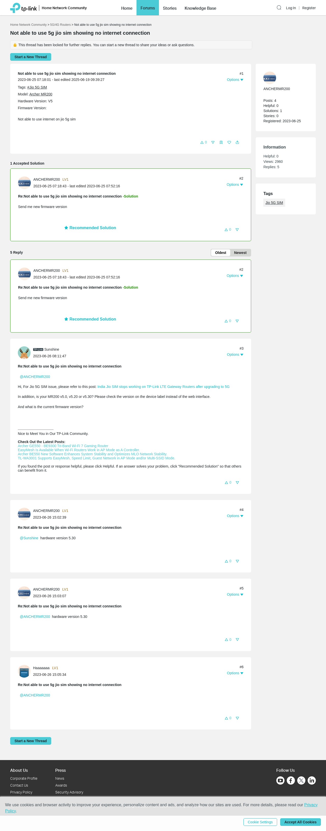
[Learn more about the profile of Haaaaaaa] (25, 671)
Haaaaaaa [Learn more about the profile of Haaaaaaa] (41, 668)
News (59, 778)
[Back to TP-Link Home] (23, 7)
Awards (61, 785)
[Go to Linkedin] (312, 780)
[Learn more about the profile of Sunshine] (25, 352)
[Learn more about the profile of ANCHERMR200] (25, 182)
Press (60, 770)
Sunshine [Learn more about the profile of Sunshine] (51, 349)
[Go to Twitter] (301, 781)
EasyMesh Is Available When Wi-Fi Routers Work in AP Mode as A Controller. (79, 450)
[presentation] (24, 182)
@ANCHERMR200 (35, 377)
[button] (127, 7)
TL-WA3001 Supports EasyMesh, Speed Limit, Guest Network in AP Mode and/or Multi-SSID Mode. (96, 458)
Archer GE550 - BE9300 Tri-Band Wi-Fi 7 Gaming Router (63, 446)
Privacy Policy (21, 792)
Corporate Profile (23, 778)
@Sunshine (29, 538)
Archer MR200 (40, 94)
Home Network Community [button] (64, 8)
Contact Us (19, 785)
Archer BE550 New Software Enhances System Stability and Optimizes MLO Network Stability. (92, 454)
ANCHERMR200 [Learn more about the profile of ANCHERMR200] (46, 179)
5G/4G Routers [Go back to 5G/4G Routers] (60, 25)
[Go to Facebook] (291, 780)
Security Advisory (69, 792)
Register (309, 8)
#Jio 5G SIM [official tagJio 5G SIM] (37, 87)
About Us (19, 770)
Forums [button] (148, 8)
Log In (291, 8)
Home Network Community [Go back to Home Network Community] (28, 25)
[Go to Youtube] (280, 780)
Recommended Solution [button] (90, 228)
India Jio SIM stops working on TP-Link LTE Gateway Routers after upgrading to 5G (164, 387)
